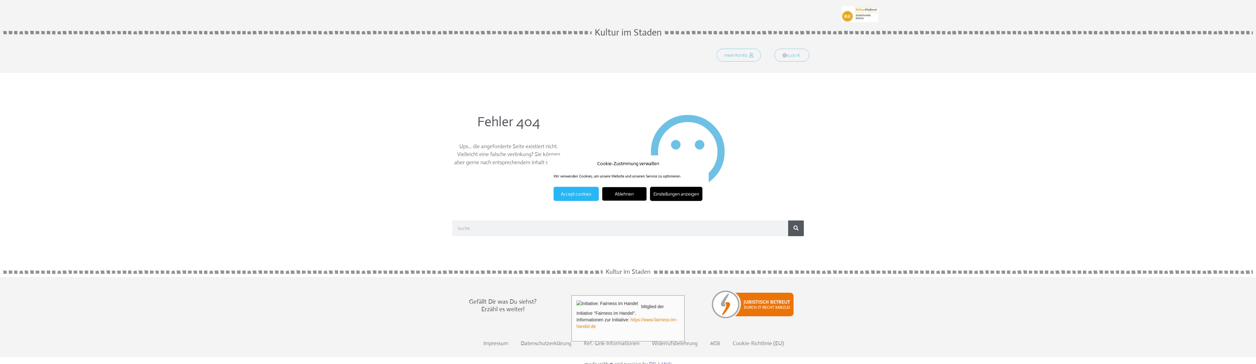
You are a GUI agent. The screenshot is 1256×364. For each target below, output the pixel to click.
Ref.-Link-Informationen (900, 343)
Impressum (783, 343)
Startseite (479, 56)
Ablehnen (624, 194)
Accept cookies (576, 194)
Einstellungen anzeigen (676, 194)
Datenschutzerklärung (834, 343)
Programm (553, 56)
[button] (747, 56)
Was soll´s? (515, 56)
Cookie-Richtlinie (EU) (1046, 343)
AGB (1003, 343)
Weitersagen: (468, 9)
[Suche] (796, 228)
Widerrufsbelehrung (963, 343)
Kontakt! (588, 56)
